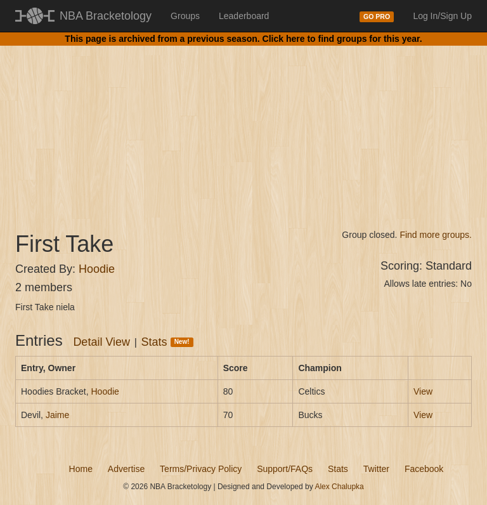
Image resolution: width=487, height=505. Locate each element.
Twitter (376, 469)
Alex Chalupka (339, 486)
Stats (167, 342)
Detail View (101, 342)
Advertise (126, 469)
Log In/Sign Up (442, 16)
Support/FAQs (285, 469)
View (422, 391)
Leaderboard (244, 16)
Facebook (424, 469)
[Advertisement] (243, 127)
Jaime (57, 415)
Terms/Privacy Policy (201, 469)
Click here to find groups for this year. (342, 39)
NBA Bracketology (106, 16)
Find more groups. (435, 235)
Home (81, 469)
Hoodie (97, 269)
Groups (185, 16)
